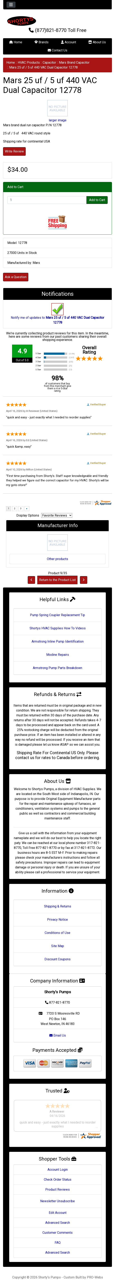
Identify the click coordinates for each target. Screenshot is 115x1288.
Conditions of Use (57, 933)
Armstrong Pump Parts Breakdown (57, 668)
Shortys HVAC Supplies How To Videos (58, 628)
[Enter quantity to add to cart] (47, 200)
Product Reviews (57, 1189)
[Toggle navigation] (11, 5)
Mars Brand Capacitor (74, 62)
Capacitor (49, 62)
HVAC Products (29, 62)
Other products (57, 559)
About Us (97, 42)
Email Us (57, 1035)
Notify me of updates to (57, 315)
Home (15, 42)
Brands (41, 42)
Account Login (58, 1170)
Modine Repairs (57, 655)
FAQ (58, 1242)
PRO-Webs (95, 1277)
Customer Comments (57, 1233)
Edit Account (57, 1213)
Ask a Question (16, 277)
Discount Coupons (57, 959)
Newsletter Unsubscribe (57, 1201)
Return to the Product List (57, 580)
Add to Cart (97, 200)
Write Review (14, 151)
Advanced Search (57, 1223)
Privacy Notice (57, 919)
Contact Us (57, 50)
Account (68, 42)
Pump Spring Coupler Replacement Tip (57, 615)
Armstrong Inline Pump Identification (58, 641)
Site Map (57, 946)
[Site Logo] (57, 21)
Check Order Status (57, 1179)
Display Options (27, 515)
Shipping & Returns (57, 906)
